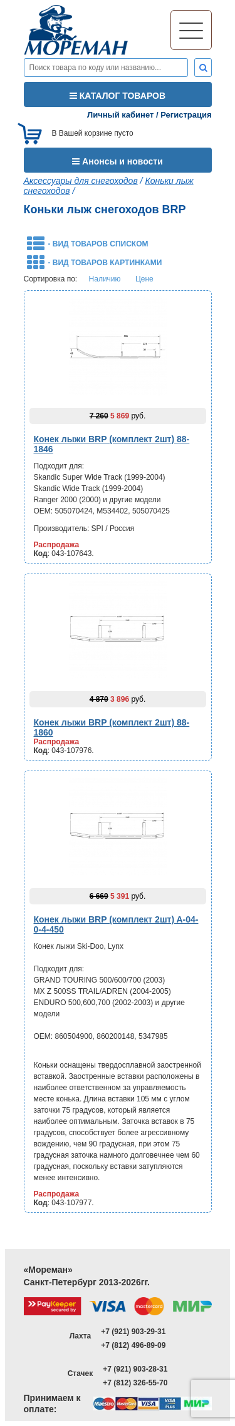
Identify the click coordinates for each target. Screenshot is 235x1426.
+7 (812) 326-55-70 (135, 1382)
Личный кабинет (120, 114)
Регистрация (185, 114)
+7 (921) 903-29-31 (133, 1331)
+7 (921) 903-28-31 (135, 1369)
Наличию (105, 279)
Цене (144, 279)
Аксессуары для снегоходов (81, 181)
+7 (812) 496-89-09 (133, 1345)
